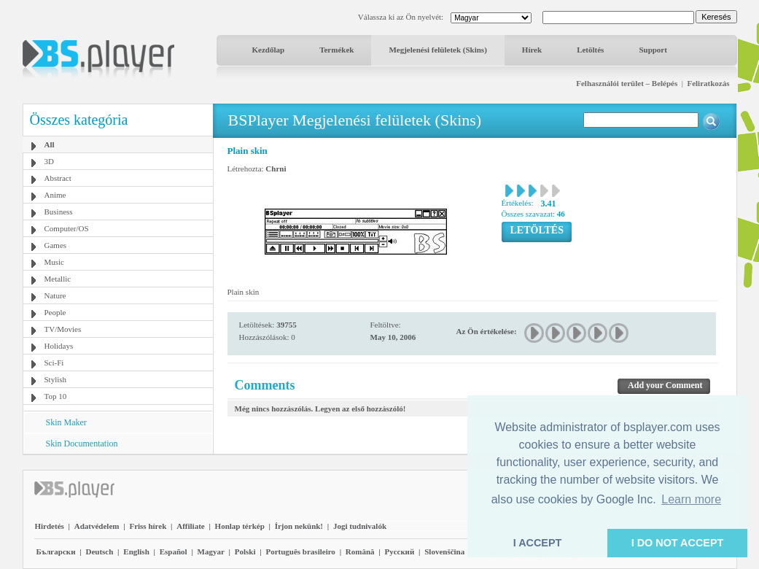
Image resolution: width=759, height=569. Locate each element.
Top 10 (55, 396)
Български (56, 551)
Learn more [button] (691, 499)
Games (55, 245)
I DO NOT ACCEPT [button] (677, 543)
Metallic (57, 278)
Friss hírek (147, 526)
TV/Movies (63, 329)
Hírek (532, 49)
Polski (245, 551)
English (136, 551)
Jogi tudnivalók (359, 526)
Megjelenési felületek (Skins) (437, 49)
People (55, 312)
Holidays (59, 345)
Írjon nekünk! (299, 526)
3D (49, 161)
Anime (55, 194)
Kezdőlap (268, 49)
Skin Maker (66, 422)
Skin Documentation (82, 443)
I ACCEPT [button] (537, 543)
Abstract (57, 178)
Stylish (55, 379)
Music (54, 262)
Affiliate (190, 526)
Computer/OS (66, 228)
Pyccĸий (399, 551)
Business (58, 211)
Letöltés (590, 49)
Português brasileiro (300, 551)
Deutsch (99, 551)
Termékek (336, 49)
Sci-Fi (54, 362)
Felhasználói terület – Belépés (626, 83)
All (49, 144)
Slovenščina (444, 551)
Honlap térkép (240, 526)
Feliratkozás (708, 83)
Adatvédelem (97, 526)
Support (653, 49)
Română (360, 551)
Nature (55, 295)
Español (173, 551)
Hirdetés (49, 526)
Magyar (211, 551)
